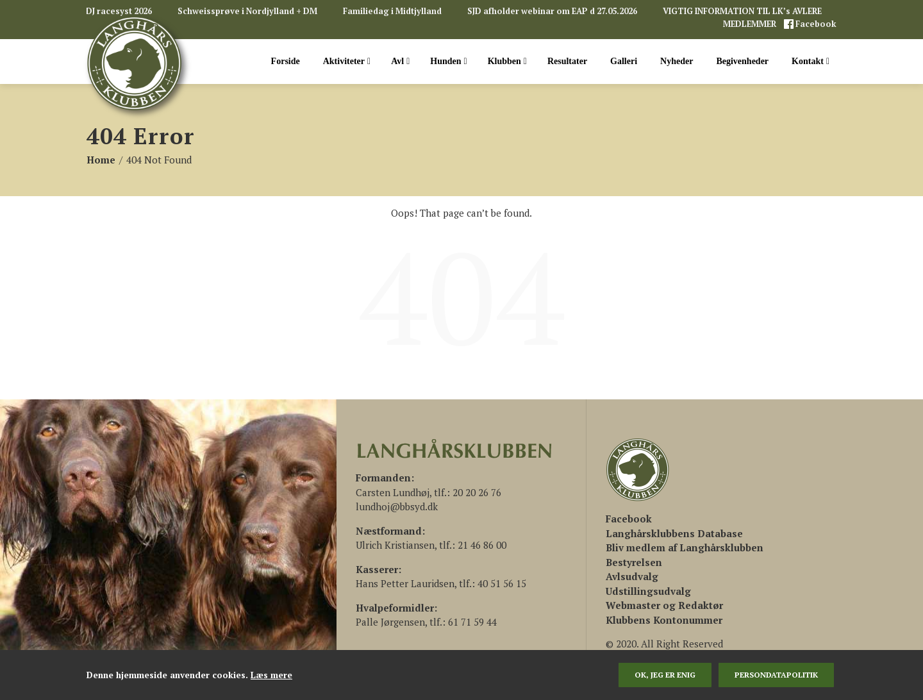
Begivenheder (742, 61)
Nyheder (676, 61)
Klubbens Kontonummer (664, 619)
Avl (400, 61)
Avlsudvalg (632, 576)
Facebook (815, 24)
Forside (285, 61)
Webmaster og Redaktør (664, 605)
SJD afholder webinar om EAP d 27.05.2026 (552, 11)
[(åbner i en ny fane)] (629, 518)
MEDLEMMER (750, 24)
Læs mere (271, 675)
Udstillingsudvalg (648, 591)
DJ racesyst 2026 (119, 11)
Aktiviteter (346, 61)
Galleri (623, 61)
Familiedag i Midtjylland (392, 11)
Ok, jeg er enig (665, 674)
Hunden (448, 61)
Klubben (507, 61)
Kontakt (810, 61)
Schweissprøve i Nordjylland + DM (247, 11)
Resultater (567, 61)
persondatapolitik (776, 674)
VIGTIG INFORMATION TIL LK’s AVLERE (742, 11)
